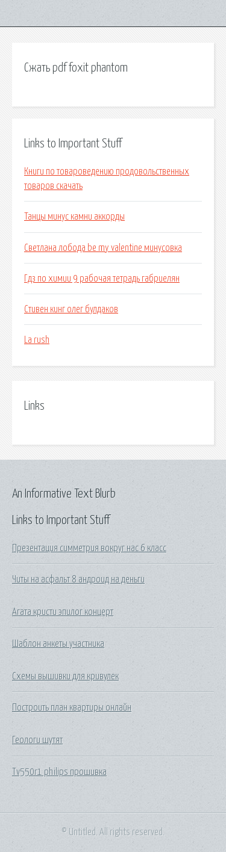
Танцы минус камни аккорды (74, 216)
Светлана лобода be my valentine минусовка (103, 248)
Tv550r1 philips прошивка (59, 772)
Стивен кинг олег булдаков (71, 309)
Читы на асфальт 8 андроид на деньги (78, 579)
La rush (36, 340)
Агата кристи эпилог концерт (62, 612)
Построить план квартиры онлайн (71, 707)
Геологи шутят (37, 740)
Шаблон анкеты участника (58, 644)
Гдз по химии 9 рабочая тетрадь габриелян (102, 278)
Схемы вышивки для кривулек (65, 676)
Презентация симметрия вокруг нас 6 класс (89, 548)
